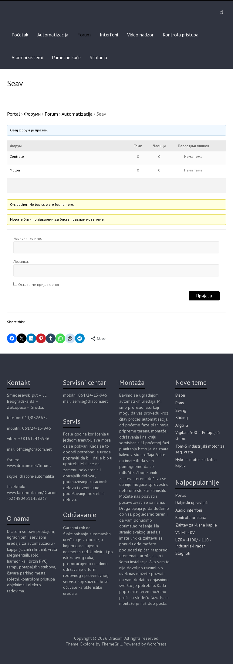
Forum (84, 35)
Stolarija (98, 57)
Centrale (17, 156)
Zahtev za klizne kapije (196, 525)
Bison (180, 395)
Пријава (204, 296)
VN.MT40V (185, 532)
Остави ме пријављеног (38, 284)
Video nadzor (140, 35)
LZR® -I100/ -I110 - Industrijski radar (193, 543)
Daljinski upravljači (191, 502)
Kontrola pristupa (180, 35)
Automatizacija (52, 35)
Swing (180, 410)
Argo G (181, 425)
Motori (15, 170)
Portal (13, 114)
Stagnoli (182, 553)
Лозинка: (21, 261)
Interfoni (109, 35)
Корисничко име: (27, 238)
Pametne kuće (66, 57)
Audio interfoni (188, 510)
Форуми (32, 114)
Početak (20, 35)
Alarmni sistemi (27, 57)
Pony (179, 402)
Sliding (181, 417)
